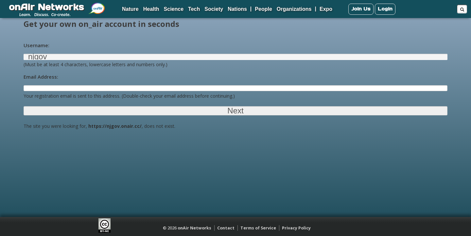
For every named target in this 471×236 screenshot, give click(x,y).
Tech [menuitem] (194, 9)
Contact (226, 228)
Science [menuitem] (173, 9)
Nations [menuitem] (237, 9)
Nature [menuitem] (130, 9)
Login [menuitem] (385, 9)
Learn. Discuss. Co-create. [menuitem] (45, 14)
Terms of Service (258, 228)
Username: (36, 45)
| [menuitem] (251, 8)
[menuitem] (97, 6)
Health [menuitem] (151, 9)
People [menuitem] (263, 9)
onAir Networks (194, 228)
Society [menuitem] (213, 9)
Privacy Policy (296, 228)
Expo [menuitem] (326, 9)
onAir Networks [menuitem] (46, 6)
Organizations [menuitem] (294, 9)
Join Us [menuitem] (361, 9)
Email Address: (41, 76)
